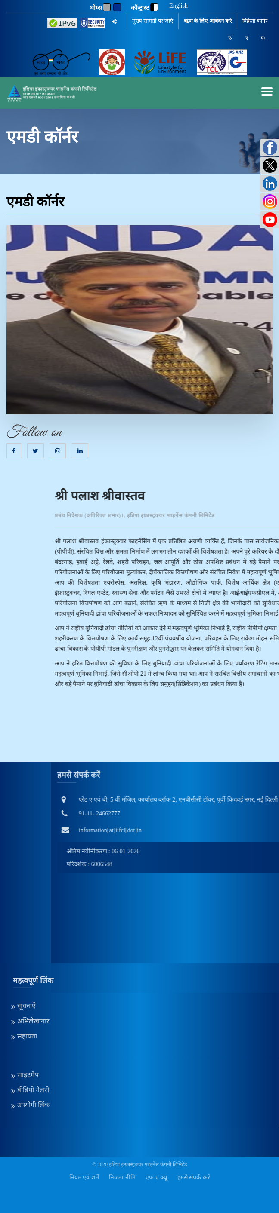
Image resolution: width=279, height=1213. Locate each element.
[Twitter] (35, 451)
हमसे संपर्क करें (193, 1177)
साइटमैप (28, 1024)
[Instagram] (57, 451)
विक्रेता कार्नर (254, 21)
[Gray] (107, 7)
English (178, 6)
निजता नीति (122, 1177)
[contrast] (154, 7)
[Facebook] (14, 451)
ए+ (263, 37)
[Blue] (117, 7)
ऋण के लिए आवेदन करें (208, 21)
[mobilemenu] (267, 91)
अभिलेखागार (33, 970)
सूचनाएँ (26, 955)
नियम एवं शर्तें (84, 1177)
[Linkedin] (80, 451)
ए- (230, 37)
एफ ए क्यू (156, 1177)
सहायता (27, 985)
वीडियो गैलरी (33, 1039)
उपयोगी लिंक (33, 1054)
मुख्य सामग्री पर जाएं (152, 21)
